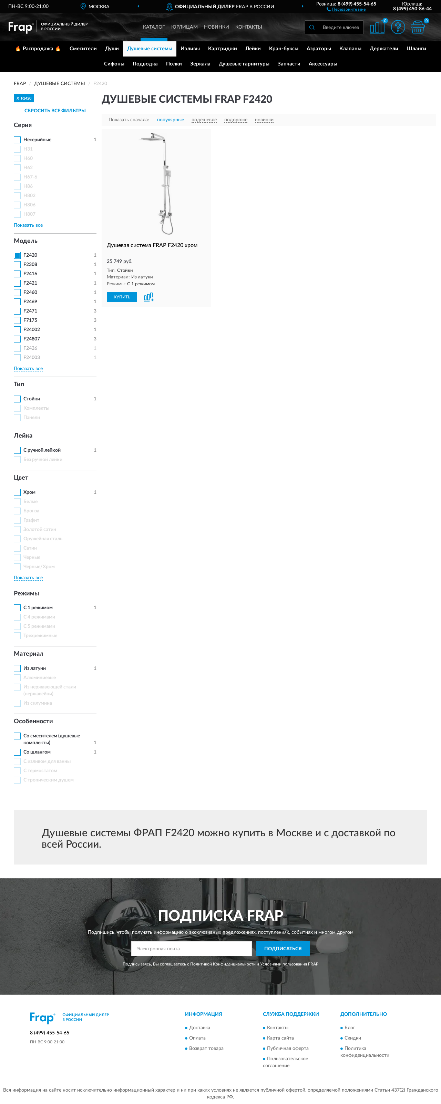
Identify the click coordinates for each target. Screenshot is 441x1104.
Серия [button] (23, 125)
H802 (29, 195)
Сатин (30, 548)
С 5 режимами (39, 626)
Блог (350, 1027)
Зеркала (200, 64)
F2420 (30, 255)
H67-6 (30, 177)
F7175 (30, 320)
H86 (28, 186)
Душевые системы (149, 48)
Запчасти (289, 64)
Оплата (197, 1038)
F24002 (31, 329)
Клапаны (350, 48)
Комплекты (36, 408)
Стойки (31, 399)
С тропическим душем (48, 780)
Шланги (416, 48)
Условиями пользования (283, 964)
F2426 (30, 348)
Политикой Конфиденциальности (223, 964)
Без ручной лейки (42, 459)
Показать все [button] (28, 225)
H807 (29, 214)
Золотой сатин (39, 529)
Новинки (216, 27)
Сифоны (114, 64)
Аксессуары (323, 64)
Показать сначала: (129, 119)
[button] (346, 9)
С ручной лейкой (42, 450)
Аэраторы (319, 48)
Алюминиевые (39, 677)
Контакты (248, 27)
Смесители (83, 48)
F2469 (30, 301)
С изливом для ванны (47, 761)
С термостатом (40, 770)
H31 (28, 149)
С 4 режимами (39, 617)
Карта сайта (280, 1038)
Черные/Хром (39, 566)
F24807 (31, 339)
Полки (174, 64)
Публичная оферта (288, 1048)
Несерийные (37, 139)
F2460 (30, 292)
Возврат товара (206, 1048)
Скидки (353, 1038)
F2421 (30, 283)
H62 (28, 167)
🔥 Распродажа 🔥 (38, 48)
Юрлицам (184, 27)
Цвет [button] (21, 478)
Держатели (384, 48)
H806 (29, 205)
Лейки (253, 48)
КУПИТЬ (122, 297)
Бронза (31, 511)
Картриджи (222, 48)
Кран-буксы (283, 48)
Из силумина (37, 703)
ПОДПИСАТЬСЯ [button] (283, 949)
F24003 (31, 357)
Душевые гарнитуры (244, 64)
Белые (30, 501)
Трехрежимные (40, 635)
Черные (31, 557)
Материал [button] (28, 654)
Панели (31, 417)
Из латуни (34, 668)
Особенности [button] (33, 721)
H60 (28, 158)
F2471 (30, 311)
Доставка (199, 1027)
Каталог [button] (154, 27)
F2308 (30, 264)
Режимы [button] (26, 594)
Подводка (145, 64)
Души (112, 48)
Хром (29, 492)
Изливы (190, 48)
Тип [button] (19, 384)
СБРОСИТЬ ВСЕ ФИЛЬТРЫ (55, 111)
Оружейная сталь (42, 538)
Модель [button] (26, 241)
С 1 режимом (38, 607)
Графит (31, 520)
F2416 (30, 274)
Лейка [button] (23, 436)
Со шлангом (37, 752)
